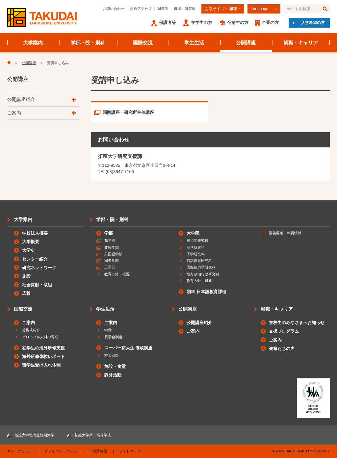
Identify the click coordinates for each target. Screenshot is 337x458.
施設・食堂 (115, 366)
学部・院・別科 (88, 42)
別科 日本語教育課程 (206, 291)
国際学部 (111, 261)
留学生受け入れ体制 (41, 365)
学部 (108, 233)
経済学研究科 (197, 240)
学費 (108, 330)
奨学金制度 (113, 337)
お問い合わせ (113, 9)
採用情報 (99, 451)
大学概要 (30, 241)
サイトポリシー (20, 451)
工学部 (109, 267)
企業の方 (270, 22)
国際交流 (143, 42)
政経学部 (111, 247)
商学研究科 (196, 247)
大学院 (193, 233)
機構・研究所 (184, 9)
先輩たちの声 (282, 348)
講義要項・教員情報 (285, 233)
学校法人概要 (35, 233)
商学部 (109, 240)
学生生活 (194, 42)
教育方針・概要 (117, 274)
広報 (26, 293)
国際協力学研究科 (201, 267)
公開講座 (246, 42)
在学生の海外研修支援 (43, 347)
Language (259, 9)
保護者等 (167, 22)
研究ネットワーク (39, 267)
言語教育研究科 (199, 261)
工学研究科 (196, 254)
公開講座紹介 (21, 99)
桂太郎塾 (111, 355)
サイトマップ (130, 451)
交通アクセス (141, 9)
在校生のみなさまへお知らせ (296, 322)
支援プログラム (284, 331)
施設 (26, 276)
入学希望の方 (313, 22)
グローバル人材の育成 (40, 337)
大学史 (28, 250)
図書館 (162, 9)
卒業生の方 (237, 22)
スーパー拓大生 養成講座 (128, 347)
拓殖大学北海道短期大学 (34, 435)
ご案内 (14, 112)
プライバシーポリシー (62, 451)
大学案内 (33, 42)
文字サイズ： (221, 9)
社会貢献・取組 (37, 284)
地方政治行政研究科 (203, 274)
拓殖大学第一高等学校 (93, 435)
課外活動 (112, 374)
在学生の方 (201, 22)
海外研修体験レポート (43, 356)
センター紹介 (35, 259)
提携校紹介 (31, 330)
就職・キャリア (300, 42)
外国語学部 (113, 254)
